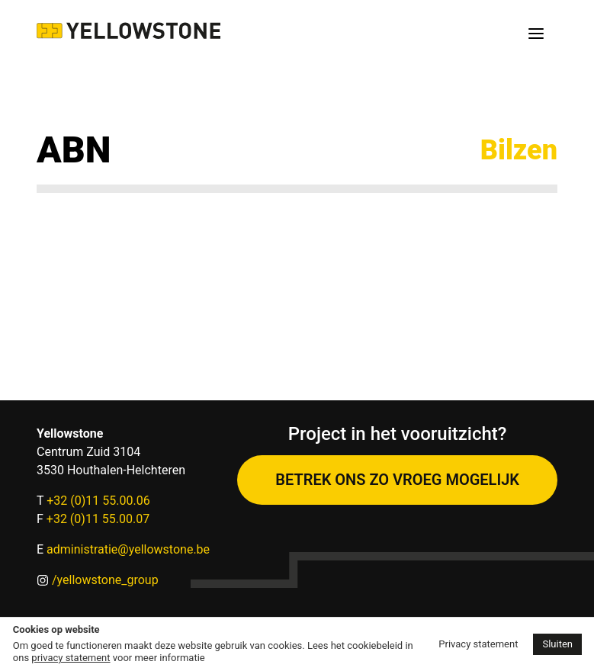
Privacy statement (478, 644)
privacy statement (70, 657)
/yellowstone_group (105, 580)
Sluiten (557, 644)
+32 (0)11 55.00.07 (98, 519)
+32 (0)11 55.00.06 (98, 500)
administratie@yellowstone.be (128, 549)
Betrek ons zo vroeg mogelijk (397, 479)
